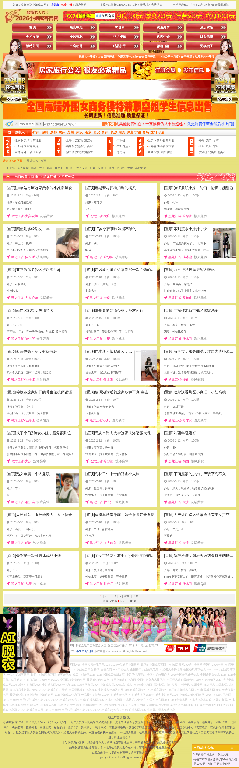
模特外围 (32, 46)
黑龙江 (37, 146)
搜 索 (109, 124)
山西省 (19, 146)
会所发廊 (32, 37)
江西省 (88, 146)
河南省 (88, 152)
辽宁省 (28, 152)
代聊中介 (163, 37)
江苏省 (79, 140)
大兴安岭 (82, 168)
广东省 (121, 140)
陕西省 (161, 146)
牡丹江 (70, 168)
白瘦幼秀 (76, 46)
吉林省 (19, 152)
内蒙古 (28, 146)
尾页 (127, 596)
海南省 (121, 152)
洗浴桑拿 (163, 27)
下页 (136, 596)
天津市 (28, 140)
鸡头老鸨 (206, 37)
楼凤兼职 (76, 37)
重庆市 (152, 140)
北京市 (19, 140)
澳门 (209, 140)
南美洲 (221, 152)
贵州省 (170, 140)
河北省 (37, 140)
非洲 (216, 146)
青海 (163, 152)
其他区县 (140, 168)
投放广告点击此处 (119, 717)
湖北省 (79, 152)
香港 (202, 140)
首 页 (32, 27)
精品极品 (119, 46)
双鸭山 (102, 168)
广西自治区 (124, 146)
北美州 (212, 152)
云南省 (152, 146)
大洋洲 (203, 152)
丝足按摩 (119, 37)
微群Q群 (163, 46)
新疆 (169, 152)
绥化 (130, 168)
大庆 (42, 168)
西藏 (150, 152)
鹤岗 (50, 168)
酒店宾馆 (206, 27)
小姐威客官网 (84, 651)
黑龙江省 (32, 160)
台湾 (216, 140)
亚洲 (202, 146)
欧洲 (209, 146)
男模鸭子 (206, 46)
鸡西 (111, 168)
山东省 (37, 152)
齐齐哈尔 (23, 168)
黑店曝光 (76, 27)
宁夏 (157, 152)
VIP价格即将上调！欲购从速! (211, 754)
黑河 (34, 168)
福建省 (70, 146)
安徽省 (79, 146)
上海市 (70, 140)
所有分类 (67, 177)
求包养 (119, 27)
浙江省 (88, 140)
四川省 (161, 140)
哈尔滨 (11, 168)
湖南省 (70, 152)
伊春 (92, 168)
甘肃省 (170, 146)
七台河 (120, 168)
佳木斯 (59, 168)
